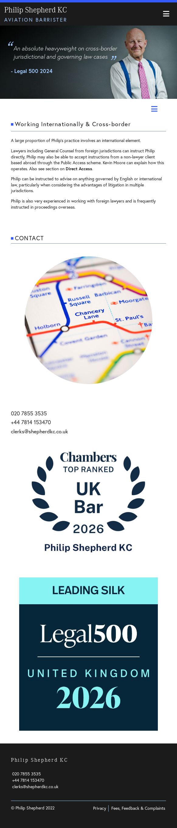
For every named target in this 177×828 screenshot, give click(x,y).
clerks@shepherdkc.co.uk (39, 431)
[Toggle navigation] (166, 14)
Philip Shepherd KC (35, 10)
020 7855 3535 (29, 413)
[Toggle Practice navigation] (153, 109)
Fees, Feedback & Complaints (138, 808)
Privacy (99, 808)
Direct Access (79, 168)
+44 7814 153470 (31, 422)
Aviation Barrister (35, 19)
